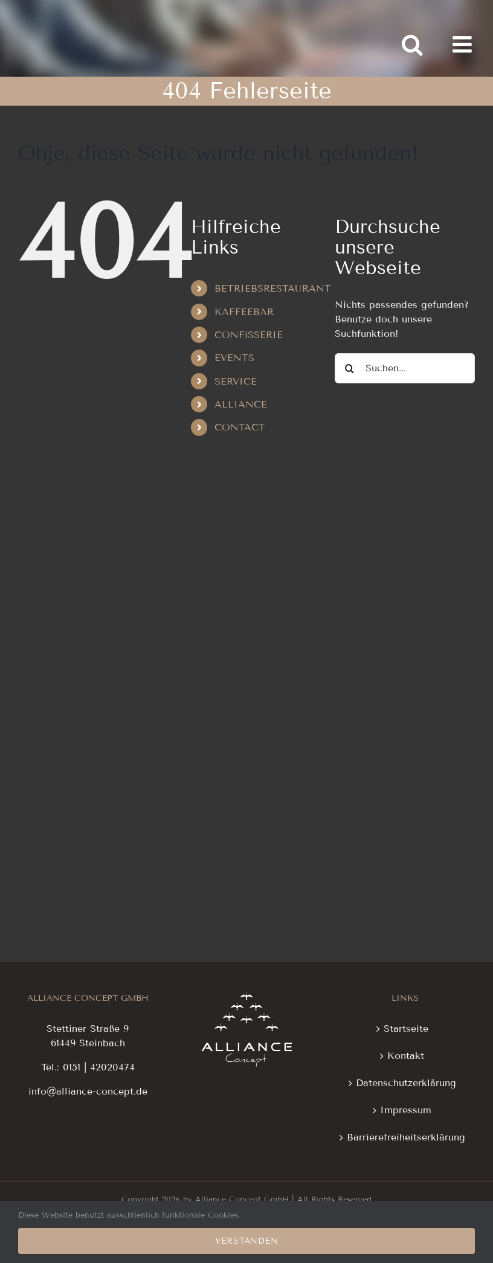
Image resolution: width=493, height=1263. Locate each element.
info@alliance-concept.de (87, 1091)
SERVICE (235, 381)
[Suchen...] (405, 368)
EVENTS (234, 357)
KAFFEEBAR (244, 312)
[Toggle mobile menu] (464, 44)
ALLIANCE (240, 404)
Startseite (406, 1028)
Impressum (405, 1110)
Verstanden (247, 1241)
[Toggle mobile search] (412, 44)
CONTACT (239, 427)
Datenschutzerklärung (406, 1083)
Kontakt (405, 1055)
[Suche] (350, 368)
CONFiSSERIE (248, 335)
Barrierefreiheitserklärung (406, 1137)
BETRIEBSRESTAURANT (272, 288)
